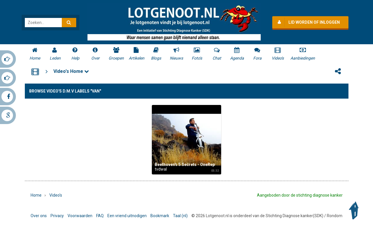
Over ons (39, 215)
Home (36, 195)
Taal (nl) (180, 215)
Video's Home (71, 71)
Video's (55, 195)
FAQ (100, 215)
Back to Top (355, 210)
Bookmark (159, 215)
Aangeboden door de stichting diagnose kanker (300, 195)
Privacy (57, 215)
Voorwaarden (80, 215)
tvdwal (161, 169)
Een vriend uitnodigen (127, 215)
